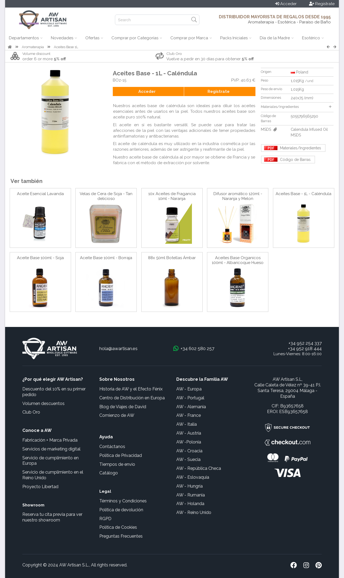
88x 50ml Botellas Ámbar (172, 257)
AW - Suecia (188, 459)
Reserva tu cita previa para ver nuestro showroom (52, 517)
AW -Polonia (188, 442)
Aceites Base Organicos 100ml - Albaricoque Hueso (238, 260)
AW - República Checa (198, 468)
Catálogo (108, 472)
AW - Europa (189, 389)
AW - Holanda (190, 503)
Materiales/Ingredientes (296, 107)
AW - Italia (186, 424)
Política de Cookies (118, 527)
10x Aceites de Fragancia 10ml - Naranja (172, 196)
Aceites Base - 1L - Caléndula (303, 193)
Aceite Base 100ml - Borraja (106, 257)
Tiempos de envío (117, 464)
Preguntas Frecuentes (121, 536)
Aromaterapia (33, 47)
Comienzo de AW (116, 415)
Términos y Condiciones (123, 500)
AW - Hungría (189, 486)
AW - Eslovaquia (192, 477)
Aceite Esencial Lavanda (40, 193)
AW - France (188, 415)
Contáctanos (112, 446)
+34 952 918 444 (305, 348)
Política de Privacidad (120, 455)
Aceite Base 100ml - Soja (40, 257)
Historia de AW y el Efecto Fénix (131, 389)
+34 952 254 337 (305, 343)
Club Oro (31, 412)
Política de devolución (121, 509)
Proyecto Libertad (40, 486)
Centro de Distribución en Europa (132, 397)
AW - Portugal (190, 397)
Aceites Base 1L (66, 47)
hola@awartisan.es (118, 348)
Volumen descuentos (43, 403)
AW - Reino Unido (193, 512)
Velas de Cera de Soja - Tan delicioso (106, 196)
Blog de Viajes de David (122, 406)
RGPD (105, 518)
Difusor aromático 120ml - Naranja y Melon (237, 196)
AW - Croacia (189, 450)
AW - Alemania (191, 406)
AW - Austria (188, 433)
